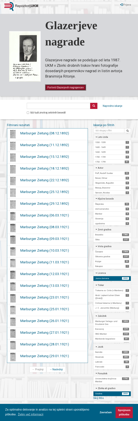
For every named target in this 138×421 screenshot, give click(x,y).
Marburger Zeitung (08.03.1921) (44, 227)
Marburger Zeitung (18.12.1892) (44, 168)
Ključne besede (106, 198)
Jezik (100, 346)
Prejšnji (37, 369)
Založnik (102, 316)
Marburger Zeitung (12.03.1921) (44, 274)
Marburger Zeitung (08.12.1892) (44, 133)
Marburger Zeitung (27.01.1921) (44, 332)
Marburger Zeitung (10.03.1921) (44, 250)
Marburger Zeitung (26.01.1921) (44, 321)
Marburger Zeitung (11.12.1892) (44, 145)
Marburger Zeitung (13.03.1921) (44, 286)
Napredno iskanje (112, 105)
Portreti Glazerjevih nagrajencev (65, 87)
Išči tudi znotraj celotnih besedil (46, 112)
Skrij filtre (98, 398)
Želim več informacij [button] (30, 414)
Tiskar (101, 285)
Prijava (125, 4)
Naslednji (56, 369)
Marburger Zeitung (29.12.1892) (44, 203)
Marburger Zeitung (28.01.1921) (44, 344)
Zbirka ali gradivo (107, 388)
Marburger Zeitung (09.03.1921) (44, 239)
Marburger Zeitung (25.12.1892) (44, 192)
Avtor (100, 167)
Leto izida (103, 137)
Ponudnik (102, 373)
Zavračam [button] (106, 412)
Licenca (102, 273)
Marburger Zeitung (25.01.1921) (44, 309)
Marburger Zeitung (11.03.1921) (44, 262)
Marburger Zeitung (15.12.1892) (44, 157)
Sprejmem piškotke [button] (124, 412)
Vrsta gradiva (104, 246)
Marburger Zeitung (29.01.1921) (44, 356)
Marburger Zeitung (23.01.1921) (44, 297)
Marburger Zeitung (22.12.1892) (44, 180)
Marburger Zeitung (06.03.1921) (44, 215)
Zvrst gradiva (104, 229)
